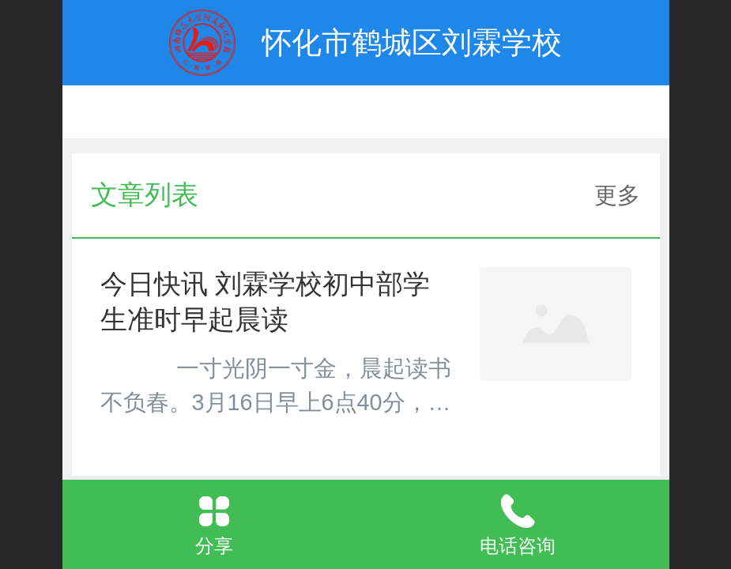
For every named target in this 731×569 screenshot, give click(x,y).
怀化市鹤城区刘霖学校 (412, 42)
